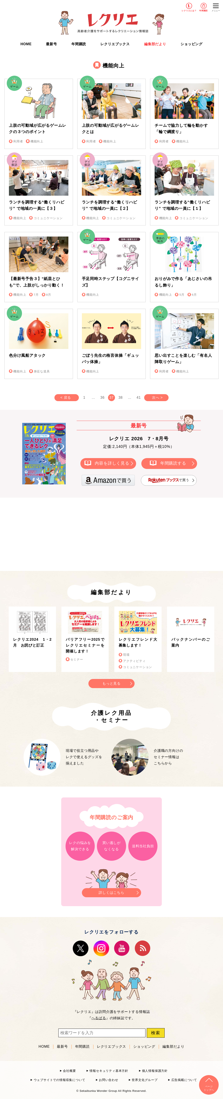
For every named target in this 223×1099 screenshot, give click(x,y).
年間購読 (203, 11)
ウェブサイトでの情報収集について (59, 1080)
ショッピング (192, 44)
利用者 (18, 141)
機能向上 (36, 141)
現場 (126, 654)
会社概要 (69, 1070)
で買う (169, 480)
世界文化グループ (144, 1080)
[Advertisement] (74, 533)
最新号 (51, 44)
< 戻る (65, 397)
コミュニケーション (48, 218)
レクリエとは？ (189, 11)
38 (120, 397)
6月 (194, 294)
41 (139, 397)
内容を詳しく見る (112, 463)
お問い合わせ (108, 1080)
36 (102, 397)
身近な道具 (42, 371)
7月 (36, 294)
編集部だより (155, 44)
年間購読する (173, 463)
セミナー (76, 659)
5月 (181, 294)
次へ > (157, 397)
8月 (48, 294)
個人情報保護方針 (155, 1070)
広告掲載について (184, 1080)
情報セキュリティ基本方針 (109, 1070)
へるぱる (98, 1018)
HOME (26, 44)
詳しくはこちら (111, 891)
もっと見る (111, 683)
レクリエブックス (115, 44)
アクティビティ (134, 661)
